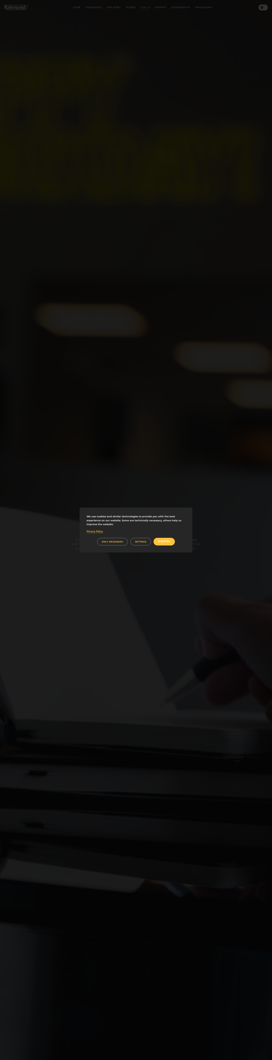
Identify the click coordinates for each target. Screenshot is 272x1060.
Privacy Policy (95, 531)
